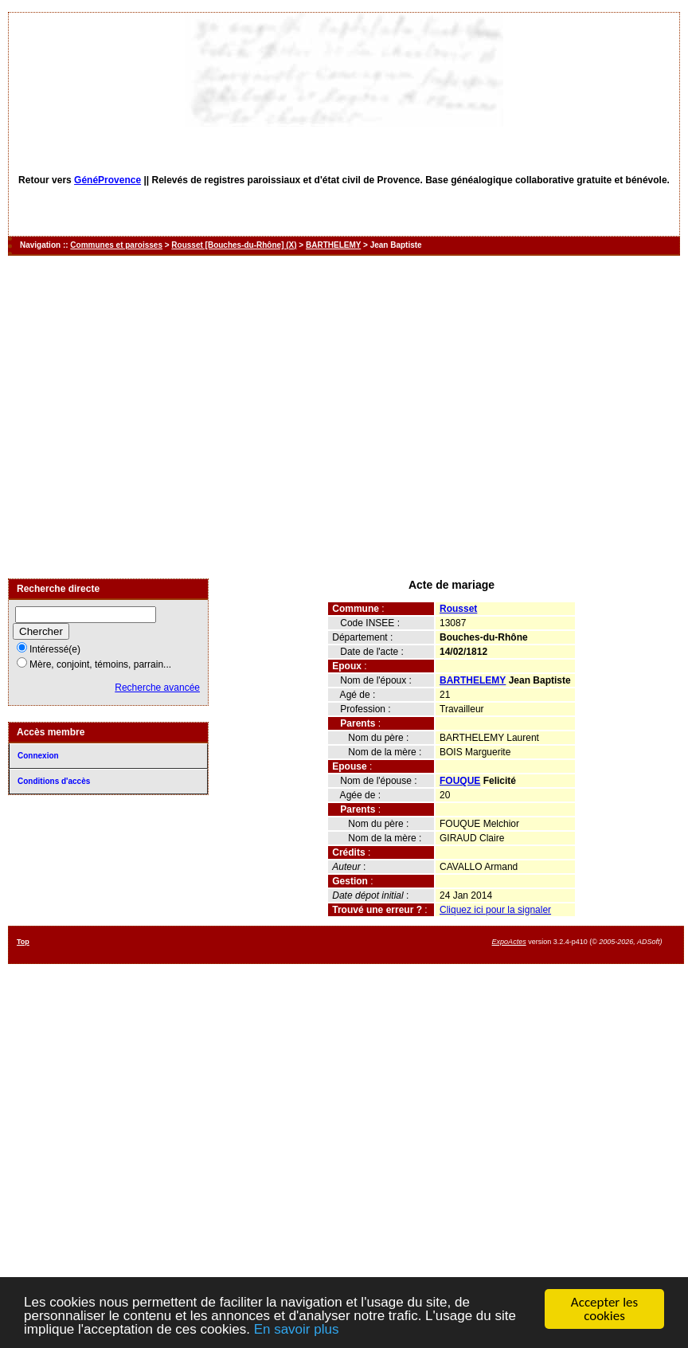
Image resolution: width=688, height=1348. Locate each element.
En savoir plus (296, 1330)
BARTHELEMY (333, 245)
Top (23, 942)
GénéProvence (107, 180)
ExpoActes (509, 942)
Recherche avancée (157, 687)
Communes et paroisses (116, 245)
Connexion (38, 755)
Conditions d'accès (54, 781)
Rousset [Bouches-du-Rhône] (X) (233, 245)
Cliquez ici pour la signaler (495, 909)
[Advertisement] (149, 417)
